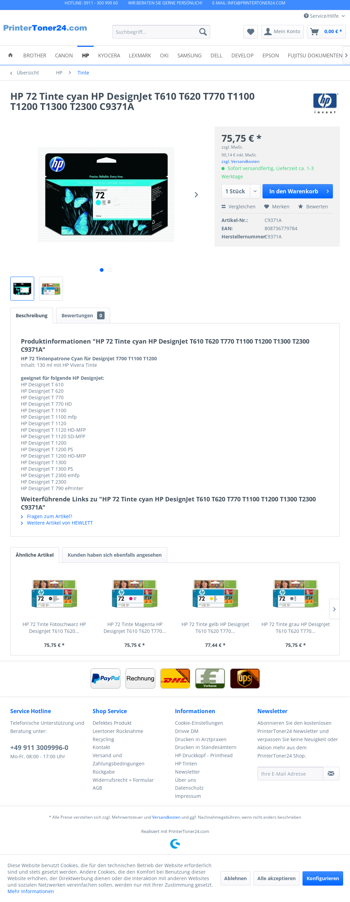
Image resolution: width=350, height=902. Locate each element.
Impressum (188, 796)
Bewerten (313, 206)
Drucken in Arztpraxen (201, 739)
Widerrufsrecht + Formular (123, 780)
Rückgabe (104, 771)
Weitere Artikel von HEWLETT (57, 522)
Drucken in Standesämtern (206, 747)
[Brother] (35, 55)
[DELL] (216, 55)
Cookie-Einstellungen (199, 723)
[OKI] (164, 55)
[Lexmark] (140, 55)
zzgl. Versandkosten (240, 161)
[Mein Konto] (282, 32)
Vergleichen (238, 206)
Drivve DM (187, 731)
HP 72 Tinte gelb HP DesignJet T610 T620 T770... (215, 627)
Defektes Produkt (112, 723)
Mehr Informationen (31, 891)
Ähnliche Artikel (35, 555)
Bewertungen (83, 315)
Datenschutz (189, 788)
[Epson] (270, 55)
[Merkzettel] (250, 32)
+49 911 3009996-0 (39, 747)
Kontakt (101, 747)
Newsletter (187, 771)
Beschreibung (32, 315)
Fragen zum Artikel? (46, 516)
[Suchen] (203, 32)
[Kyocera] (109, 55)
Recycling (103, 739)
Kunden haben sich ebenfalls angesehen (115, 555)
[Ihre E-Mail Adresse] (290, 773)
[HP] (85, 55)
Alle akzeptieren (276, 878)
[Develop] (242, 55)
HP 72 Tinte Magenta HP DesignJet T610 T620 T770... (135, 627)
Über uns (185, 780)
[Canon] (64, 55)
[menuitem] (161, 32)
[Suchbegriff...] (161, 32)
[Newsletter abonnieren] (331, 773)
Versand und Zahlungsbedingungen (119, 759)
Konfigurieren (323, 878)
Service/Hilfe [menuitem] (322, 16)
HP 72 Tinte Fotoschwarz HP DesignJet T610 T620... (54, 627)
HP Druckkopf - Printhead (204, 755)
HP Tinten (186, 763)
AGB (97, 788)
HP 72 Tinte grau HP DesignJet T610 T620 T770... (295, 627)
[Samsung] (189, 55)
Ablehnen (235, 878)
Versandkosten (166, 817)
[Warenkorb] (326, 32)
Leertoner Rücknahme (118, 731)
